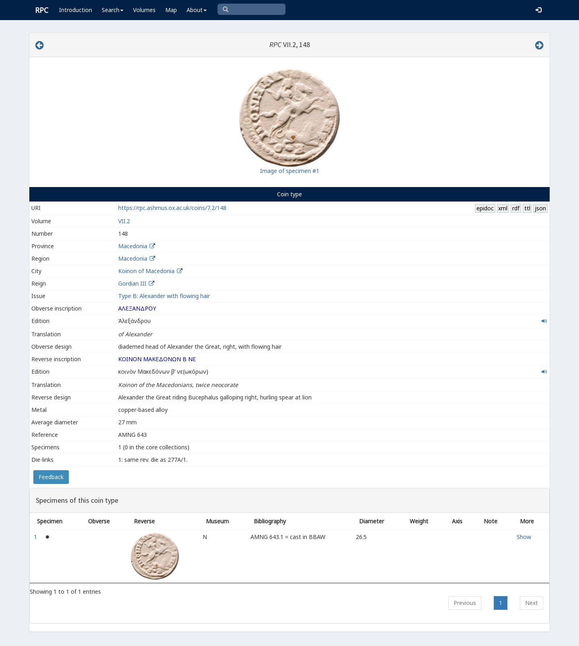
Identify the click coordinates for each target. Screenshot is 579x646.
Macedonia (132, 246)
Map (171, 10)
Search (112, 10)
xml (502, 208)
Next (531, 603)
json (540, 208)
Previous (465, 603)
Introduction (75, 10)
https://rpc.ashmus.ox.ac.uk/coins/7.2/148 (172, 208)
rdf (515, 208)
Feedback (51, 477)
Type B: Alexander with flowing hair (164, 296)
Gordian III (132, 283)
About (197, 10)
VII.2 (124, 221)
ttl (527, 208)
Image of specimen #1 (289, 171)
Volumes (144, 10)
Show (524, 537)
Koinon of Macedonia (146, 271)
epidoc (485, 208)
